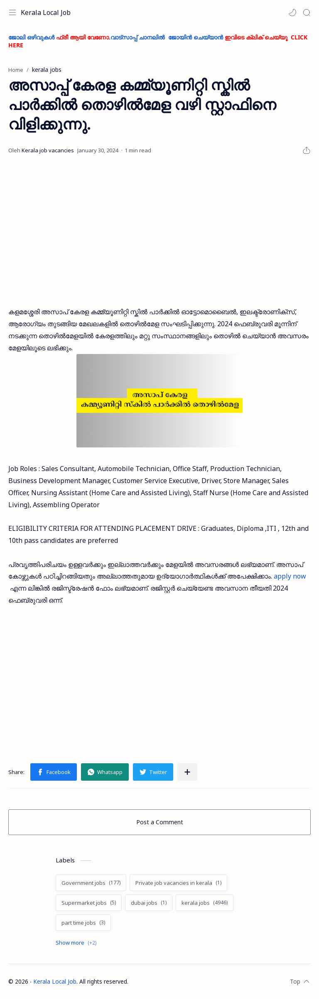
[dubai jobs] (148, 902)
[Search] (306, 12)
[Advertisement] (159, 231)
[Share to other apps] (187, 772)
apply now (290, 576)
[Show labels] (78, 942)
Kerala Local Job (46, 12)
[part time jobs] (83, 922)
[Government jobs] (91, 882)
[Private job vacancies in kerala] (178, 882)
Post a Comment (159, 822)
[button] (292, 12)
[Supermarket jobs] (89, 902)
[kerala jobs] (204, 902)
